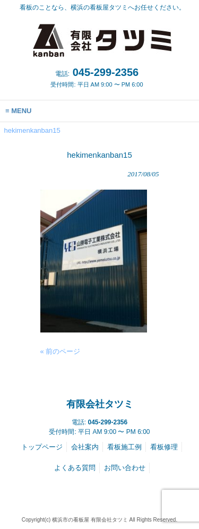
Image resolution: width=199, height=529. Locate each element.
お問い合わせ (124, 468)
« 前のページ (60, 351)
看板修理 (164, 447)
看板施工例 (124, 447)
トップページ (42, 447)
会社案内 (85, 447)
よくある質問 (75, 468)
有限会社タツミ (99, 404)
